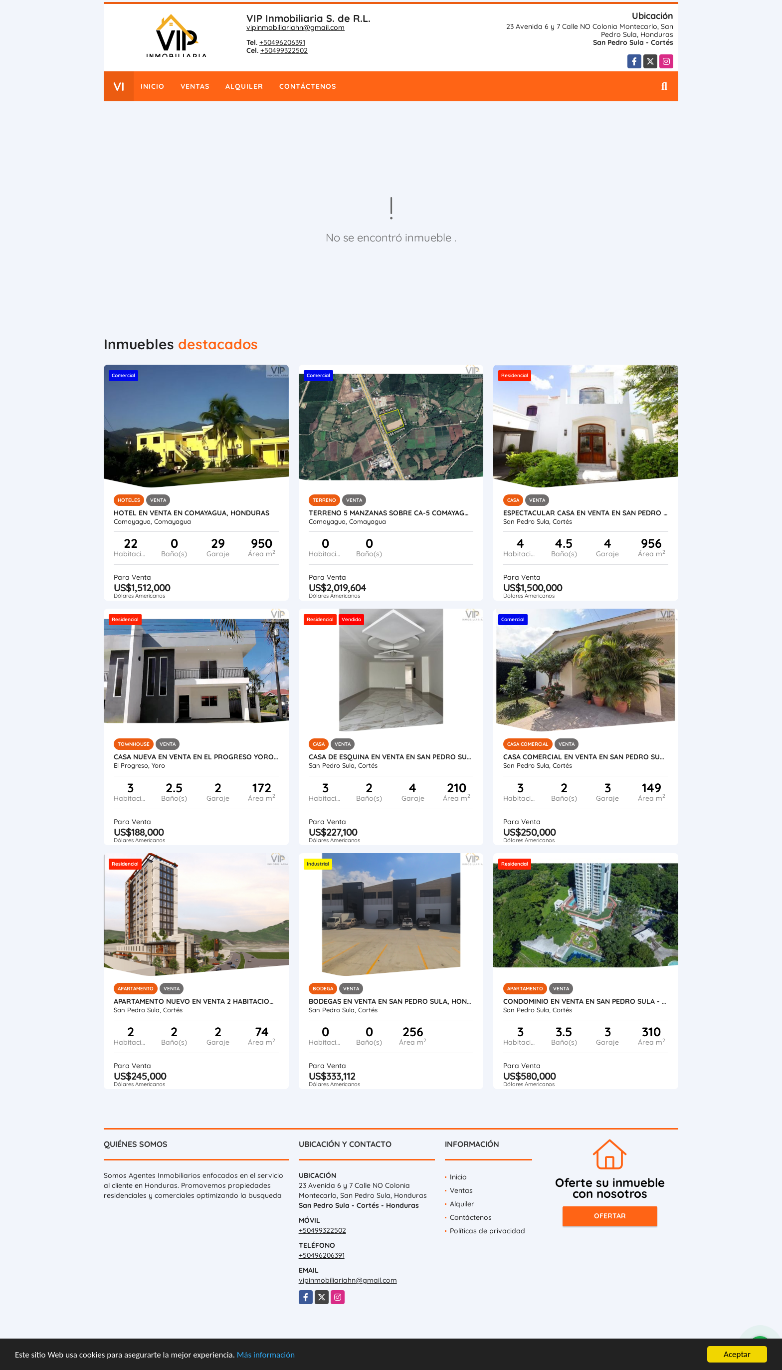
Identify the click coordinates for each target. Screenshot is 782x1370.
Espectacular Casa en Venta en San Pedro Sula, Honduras (585, 513)
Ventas (195, 86)
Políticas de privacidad (487, 1230)
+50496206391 (282, 42)
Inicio (153, 86)
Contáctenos (307, 86)
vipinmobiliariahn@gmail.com (295, 27)
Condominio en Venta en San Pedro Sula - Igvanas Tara (585, 1001)
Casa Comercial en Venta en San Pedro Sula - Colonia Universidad (585, 757)
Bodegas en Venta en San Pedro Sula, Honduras (391, 1001)
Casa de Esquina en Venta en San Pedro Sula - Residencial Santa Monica (391, 757)
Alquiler (244, 86)
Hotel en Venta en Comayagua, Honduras (191, 513)
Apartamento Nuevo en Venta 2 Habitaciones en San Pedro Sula (196, 1001)
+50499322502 (284, 50)
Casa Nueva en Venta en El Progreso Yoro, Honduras (196, 757)
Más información (266, 1355)
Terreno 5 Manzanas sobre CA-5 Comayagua (391, 513)
